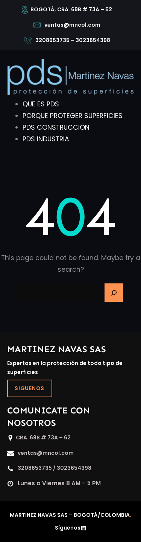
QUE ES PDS (41, 104)
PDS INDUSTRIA (46, 139)
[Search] (114, 292)
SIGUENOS (29, 388)
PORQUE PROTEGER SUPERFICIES (73, 115)
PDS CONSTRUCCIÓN (56, 127)
